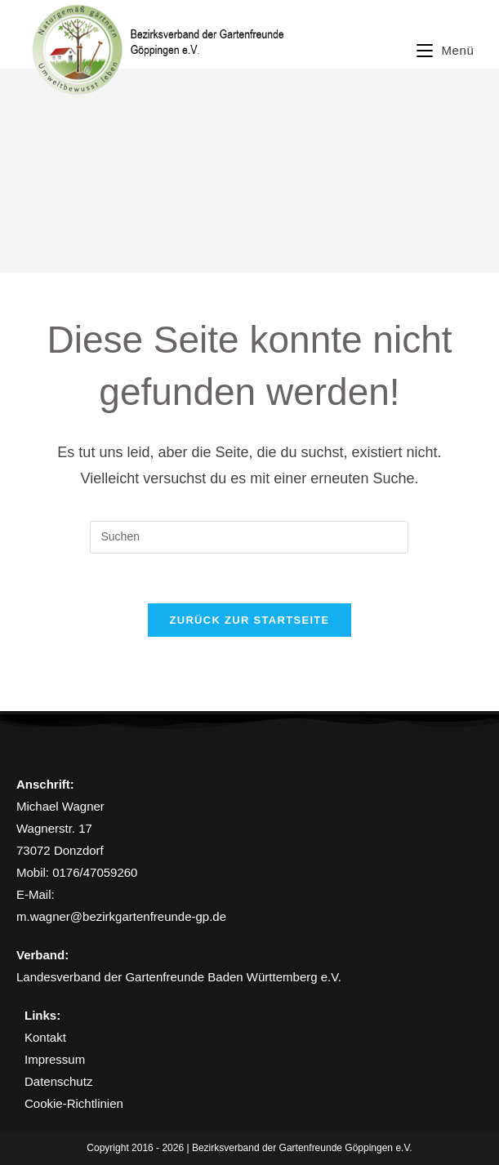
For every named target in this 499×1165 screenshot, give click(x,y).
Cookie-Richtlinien (74, 1103)
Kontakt (45, 1037)
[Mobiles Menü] (445, 50)
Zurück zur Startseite (249, 620)
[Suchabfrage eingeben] (249, 537)
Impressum (55, 1059)
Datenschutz (58, 1081)
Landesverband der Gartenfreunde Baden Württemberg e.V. (178, 977)
